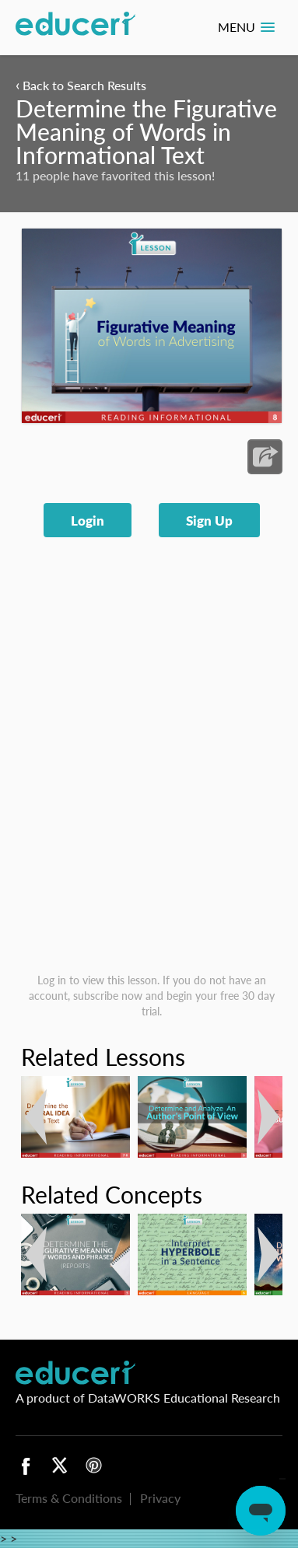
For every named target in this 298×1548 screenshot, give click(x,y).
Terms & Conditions (69, 1498)
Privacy (160, 1498)
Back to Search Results (81, 85)
